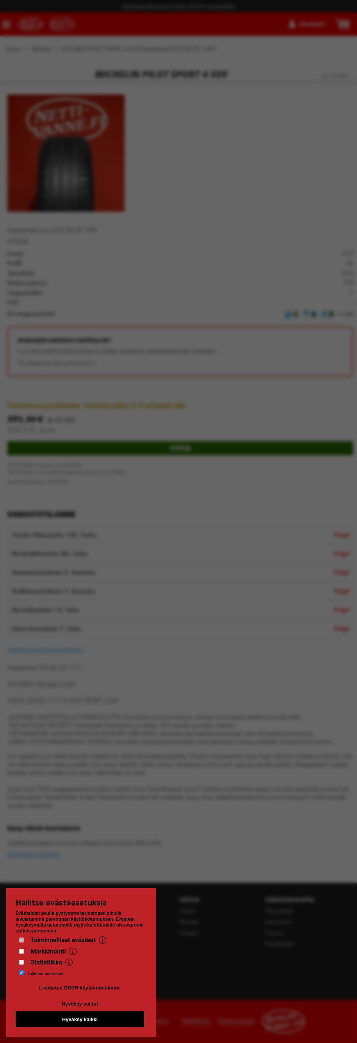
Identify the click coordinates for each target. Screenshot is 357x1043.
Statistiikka (46, 962)
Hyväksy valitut (80, 1004)
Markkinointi (48, 951)
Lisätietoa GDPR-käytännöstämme (80, 988)
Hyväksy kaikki (80, 1019)
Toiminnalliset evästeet (63, 940)
